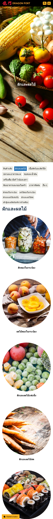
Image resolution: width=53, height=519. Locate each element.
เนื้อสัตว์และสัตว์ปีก (37, 168)
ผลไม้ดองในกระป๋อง (27, 192)
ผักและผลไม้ (20, 168)
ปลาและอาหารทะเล (12, 174)
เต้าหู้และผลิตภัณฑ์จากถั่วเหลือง (15, 202)
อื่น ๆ (45, 185)
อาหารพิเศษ (34, 185)
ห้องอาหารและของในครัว (14, 185)
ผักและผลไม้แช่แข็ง (11, 197)
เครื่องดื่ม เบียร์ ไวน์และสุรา (15, 180)
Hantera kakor (11, 517)
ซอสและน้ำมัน (30, 174)
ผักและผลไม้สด (27, 197)
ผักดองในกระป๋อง (10, 192)
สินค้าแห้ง (7, 168)
